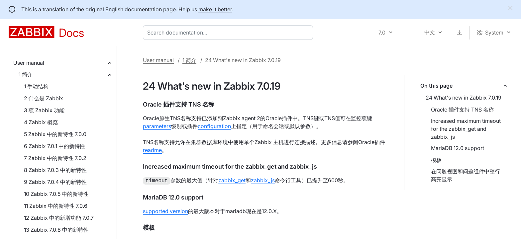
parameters (157, 126)
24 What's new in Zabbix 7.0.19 (463, 97)
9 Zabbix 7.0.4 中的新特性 (55, 182)
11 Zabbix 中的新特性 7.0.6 (55, 205)
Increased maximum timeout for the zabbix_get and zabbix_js (466, 129)
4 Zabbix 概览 (41, 122)
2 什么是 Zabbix (43, 98)
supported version (165, 210)
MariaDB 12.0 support (457, 148)
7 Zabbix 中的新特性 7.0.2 (55, 158)
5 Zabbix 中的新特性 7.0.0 (55, 134)
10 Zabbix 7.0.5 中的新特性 (56, 194)
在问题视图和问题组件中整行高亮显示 (465, 175)
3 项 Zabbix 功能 (44, 110)
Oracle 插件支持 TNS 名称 (462, 109)
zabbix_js (263, 180)
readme (152, 150)
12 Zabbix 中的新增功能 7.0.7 (59, 217)
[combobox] (229, 32)
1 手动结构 (36, 86)
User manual (28, 62)
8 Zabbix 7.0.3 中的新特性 (55, 170)
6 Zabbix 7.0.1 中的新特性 (54, 146)
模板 (436, 160)
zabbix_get (232, 180)
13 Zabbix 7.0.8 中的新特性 (56, 229)
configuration (214, 126)
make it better (215, 9)
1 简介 (26, 74)
